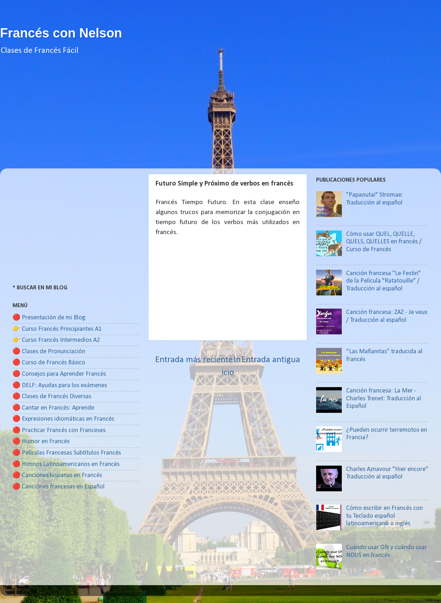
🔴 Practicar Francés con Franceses (59, 430)
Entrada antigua (271, 359)
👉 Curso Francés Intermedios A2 (56, 340)
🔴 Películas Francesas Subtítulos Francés (66, 453)
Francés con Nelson (61, 33)
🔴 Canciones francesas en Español (58, 486)
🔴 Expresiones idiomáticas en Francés (63, 419)
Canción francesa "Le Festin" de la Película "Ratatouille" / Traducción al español (383, 281)
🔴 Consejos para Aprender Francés (59, 374)
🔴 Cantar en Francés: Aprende (53, 408)
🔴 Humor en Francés (41, 441)
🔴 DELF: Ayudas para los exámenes (59, 385)
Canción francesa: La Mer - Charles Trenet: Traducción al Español (383, 398)
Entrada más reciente (194, 359)
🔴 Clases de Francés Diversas (51, 396)
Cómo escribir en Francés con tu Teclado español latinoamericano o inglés (384, 516)
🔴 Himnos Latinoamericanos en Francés (66, 464)
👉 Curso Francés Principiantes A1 (57, 329)
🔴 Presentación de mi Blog (48, 317)
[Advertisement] (220, 118)
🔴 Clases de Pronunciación (48, 351)
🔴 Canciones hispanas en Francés (57, 475)
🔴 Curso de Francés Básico (48, 362)
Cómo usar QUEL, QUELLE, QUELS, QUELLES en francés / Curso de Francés (384, 242)
